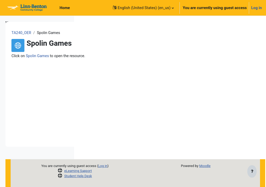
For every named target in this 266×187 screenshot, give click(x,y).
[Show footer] (252, 172)
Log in (256, 7)
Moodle (217, 166)
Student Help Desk (127, 176)
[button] (143, 8)
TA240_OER (94, 33)
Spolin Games (111, 56)
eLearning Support (127, 171)
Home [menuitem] (64, 7)
